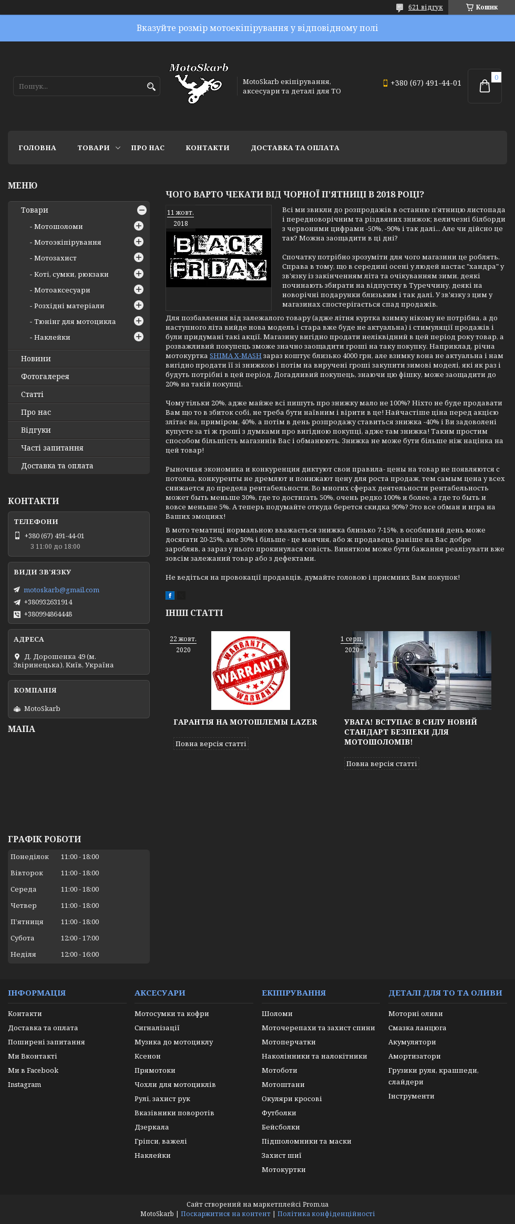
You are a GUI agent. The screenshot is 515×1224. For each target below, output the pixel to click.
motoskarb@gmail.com (61, 589)
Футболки (279, 1112)
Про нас (147, 147)
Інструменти (411, 1096)
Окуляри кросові (292, 1098)
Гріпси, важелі (161, 1141)
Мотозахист (55, 258)
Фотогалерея (45, 376)
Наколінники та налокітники (314, 1056)
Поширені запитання (46, 1042)
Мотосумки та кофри (172, 1013)
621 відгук (425, 7)
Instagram (24, 1084)
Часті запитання (52, 448)
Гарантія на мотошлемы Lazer (245, 722)
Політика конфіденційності (326, 1213)
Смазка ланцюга (417, 1027)
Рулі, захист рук (162, 1098)
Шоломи (277, 1013)
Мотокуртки (284, 1169)
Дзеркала (152, 1127)
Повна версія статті (211, 743)
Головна (37, 147)
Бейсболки (281, 1127)
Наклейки (52, 337)
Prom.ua (315, 1204)
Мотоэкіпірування (67, 242)
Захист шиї (282, 1155)
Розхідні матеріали (69, 305)
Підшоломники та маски (307, 1141)
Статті (32, 394)
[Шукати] (151, 87)
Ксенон (148, 1056)
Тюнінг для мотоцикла (75, 321)
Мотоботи (279, 1070)
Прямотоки (155, 1070)
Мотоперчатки (289, 1042)
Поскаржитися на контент (226, 1213)
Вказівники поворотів (174, 1112)
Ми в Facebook (33, 1070)
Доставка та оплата (295, 147)
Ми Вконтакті (32, 1056)
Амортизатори (414, 1056)
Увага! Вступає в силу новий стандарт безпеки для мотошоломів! (410, 732)
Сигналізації (157, 1027)
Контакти (208, 147)
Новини (36, 358)
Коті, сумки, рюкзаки (71, 274)
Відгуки (36, 430)
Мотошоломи (58, 226)
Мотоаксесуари (62, 290)
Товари (93, 147)
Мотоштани (283, 1084)
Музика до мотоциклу (174, 1042)
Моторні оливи (415, 1013)
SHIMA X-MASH (236, 355)
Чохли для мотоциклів (175, 1084)
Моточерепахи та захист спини (318, 1027)
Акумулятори (412, 1042)
